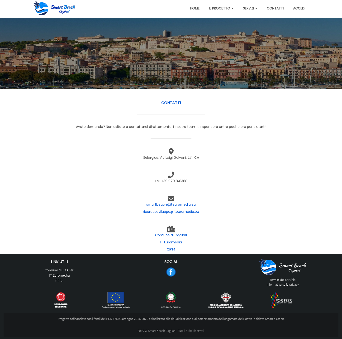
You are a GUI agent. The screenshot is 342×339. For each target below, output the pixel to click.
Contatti (275, 8)
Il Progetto (221, 8)
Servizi (250, 8)
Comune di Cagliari (171, 235)
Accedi (299, 8)
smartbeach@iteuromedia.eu (171, 204)
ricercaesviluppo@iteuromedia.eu (171, 211)
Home (195, 8)
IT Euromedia (171, 242)
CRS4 (171, 249)
